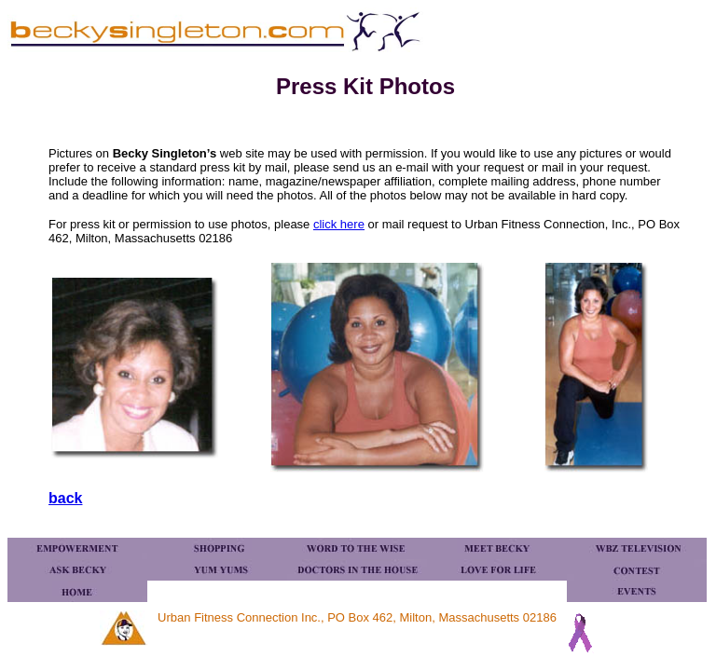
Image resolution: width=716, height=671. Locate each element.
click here (339, 224)
